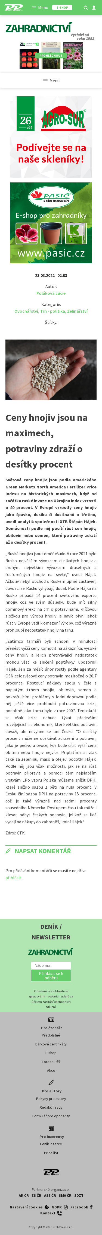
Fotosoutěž (51, 1061)
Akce (51, 1070)
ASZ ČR (50, 1195)
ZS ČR (36, 1195)
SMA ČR (65, 1195)
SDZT (79, 1195)
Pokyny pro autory (51, 1098)
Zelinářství (77, 311)
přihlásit (13, 877)
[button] (51, 975)
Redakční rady (51, 1107)
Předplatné (51, 1035)
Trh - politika (52, 311)
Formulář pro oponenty (51, 1116)
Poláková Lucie (51, 293)
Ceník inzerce (51, 1143)
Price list (51, 1152)
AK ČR (24, 1195)
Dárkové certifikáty (51, 1044)
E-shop (51, 1052)
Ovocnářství (26, 311)
